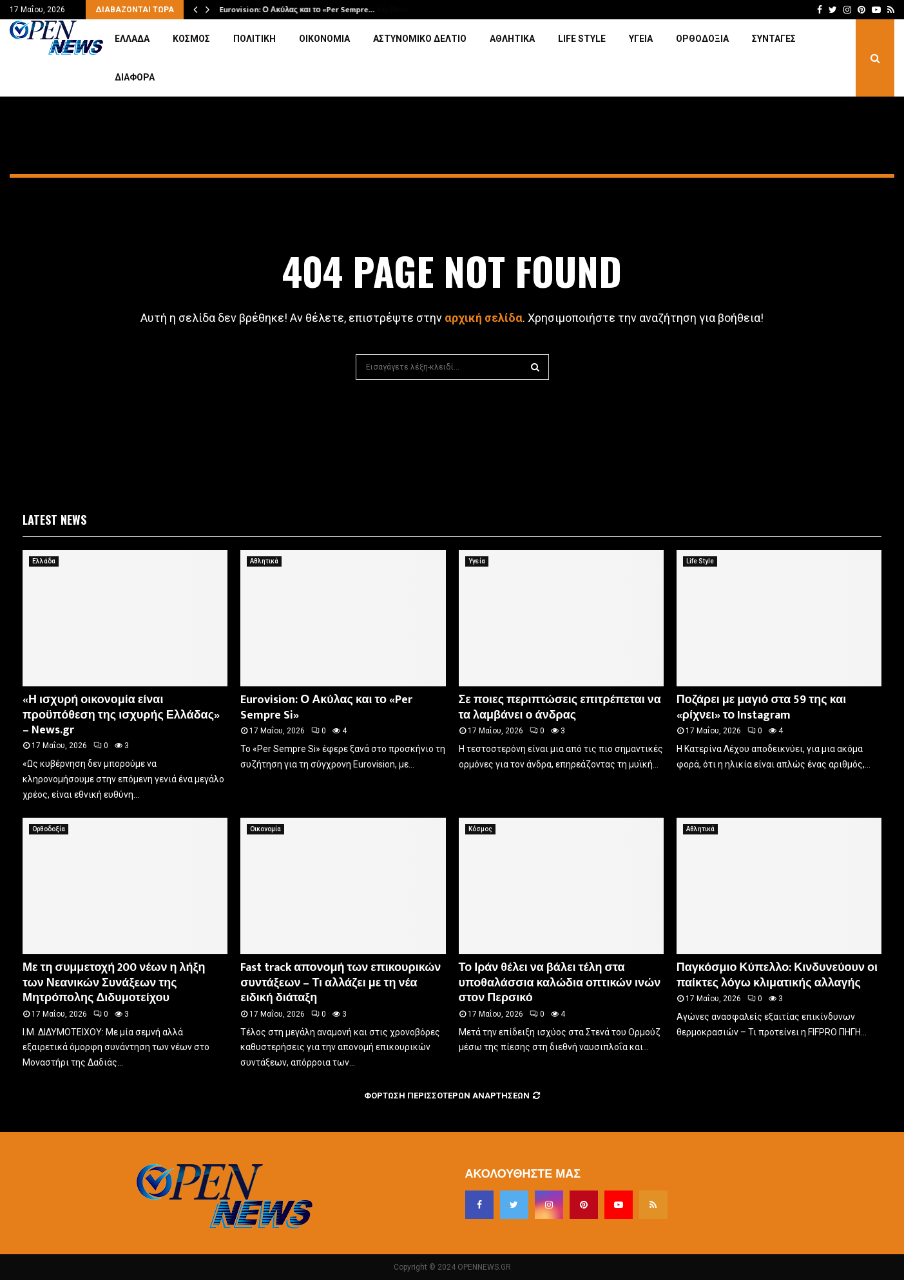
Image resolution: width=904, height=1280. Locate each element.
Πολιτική (254, 38)
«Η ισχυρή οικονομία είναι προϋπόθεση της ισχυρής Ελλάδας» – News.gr (121, 715)
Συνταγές (774, 38)
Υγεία (641, 38)
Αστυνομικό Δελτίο (419, 38)
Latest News (54, 519)
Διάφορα (135, 77)
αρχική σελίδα (484, 318)
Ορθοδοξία (702, 38)
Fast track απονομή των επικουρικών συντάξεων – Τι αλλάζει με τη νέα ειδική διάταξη (340, 983)
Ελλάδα (132, 38)
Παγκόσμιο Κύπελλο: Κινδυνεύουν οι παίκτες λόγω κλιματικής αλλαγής (777, 975)
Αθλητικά (512, 38)
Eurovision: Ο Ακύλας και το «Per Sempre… (296, 9)
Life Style (582, 38)
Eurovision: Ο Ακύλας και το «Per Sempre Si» (326, 707)
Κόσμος (191, 38)
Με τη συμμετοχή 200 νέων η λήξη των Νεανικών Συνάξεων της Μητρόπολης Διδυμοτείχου (114, 983)
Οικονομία (324, 38)
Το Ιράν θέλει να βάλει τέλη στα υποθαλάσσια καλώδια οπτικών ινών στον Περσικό (560, 983)
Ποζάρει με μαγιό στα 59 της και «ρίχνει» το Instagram (761, 707)
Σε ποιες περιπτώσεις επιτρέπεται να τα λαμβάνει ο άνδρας (560, 707)
